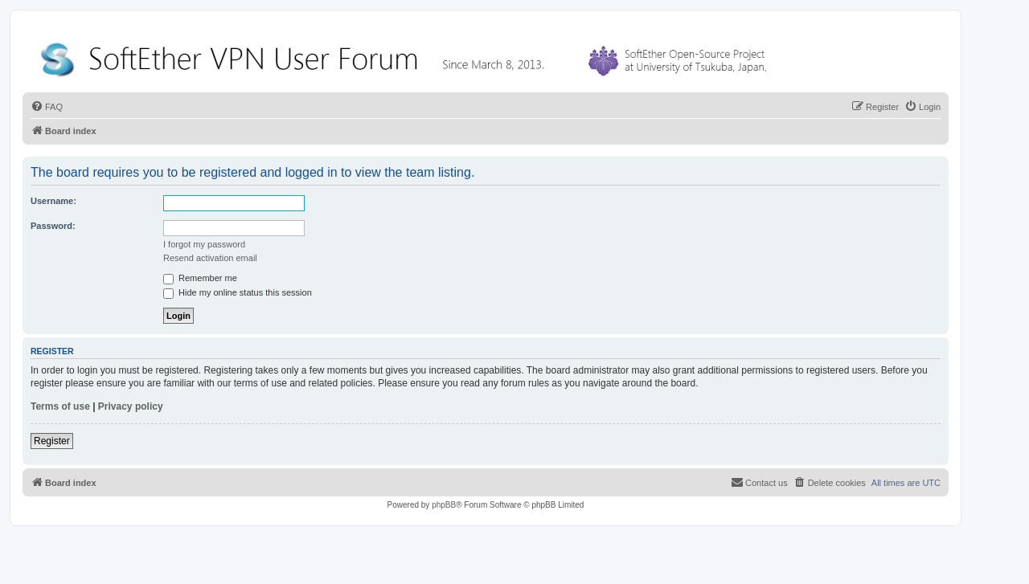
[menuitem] (47, 106)
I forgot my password (204, 244)
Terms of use (60, 406)
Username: (53, 201)
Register (52, 441)
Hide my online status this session (237, 292)
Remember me (200, 278)
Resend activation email (210, 258)
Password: (53, 226)
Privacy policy (130, 406)
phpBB (444, 504)
